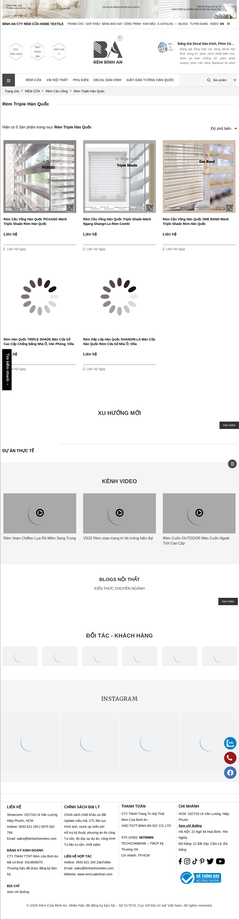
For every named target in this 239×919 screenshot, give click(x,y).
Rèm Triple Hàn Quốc (25, 104)
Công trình (132, 24)
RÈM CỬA (33, 80)
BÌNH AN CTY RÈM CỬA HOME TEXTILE (32, 24)
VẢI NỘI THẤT (57, 80)
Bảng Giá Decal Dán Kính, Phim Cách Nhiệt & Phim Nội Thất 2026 (207, 43)
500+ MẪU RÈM (16, 51)
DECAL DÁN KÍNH (107, 80)
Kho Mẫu (149, 24)
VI (228, 24)
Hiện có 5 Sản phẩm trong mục (46, 127)
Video (214, 24)
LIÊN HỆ (14, 807)
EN (222, 24)
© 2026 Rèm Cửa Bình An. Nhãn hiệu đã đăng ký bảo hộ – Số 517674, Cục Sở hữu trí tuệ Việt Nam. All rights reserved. (119, 905)
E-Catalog (165, 24)
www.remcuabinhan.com (94, 874)
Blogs (183, 24)
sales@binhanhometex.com (94, 868)
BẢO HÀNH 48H (37, 51)
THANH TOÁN (133, 806)
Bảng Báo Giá (112, 24)
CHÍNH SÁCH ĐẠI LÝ (82, 807)
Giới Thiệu (93, 24)
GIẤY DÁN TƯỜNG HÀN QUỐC (150, 80)
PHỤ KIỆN (80, 80)
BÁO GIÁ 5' (59, 51)
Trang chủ (75, 24)
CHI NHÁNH (189, 806)
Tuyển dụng (199, 24)
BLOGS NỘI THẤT (119, 579)
